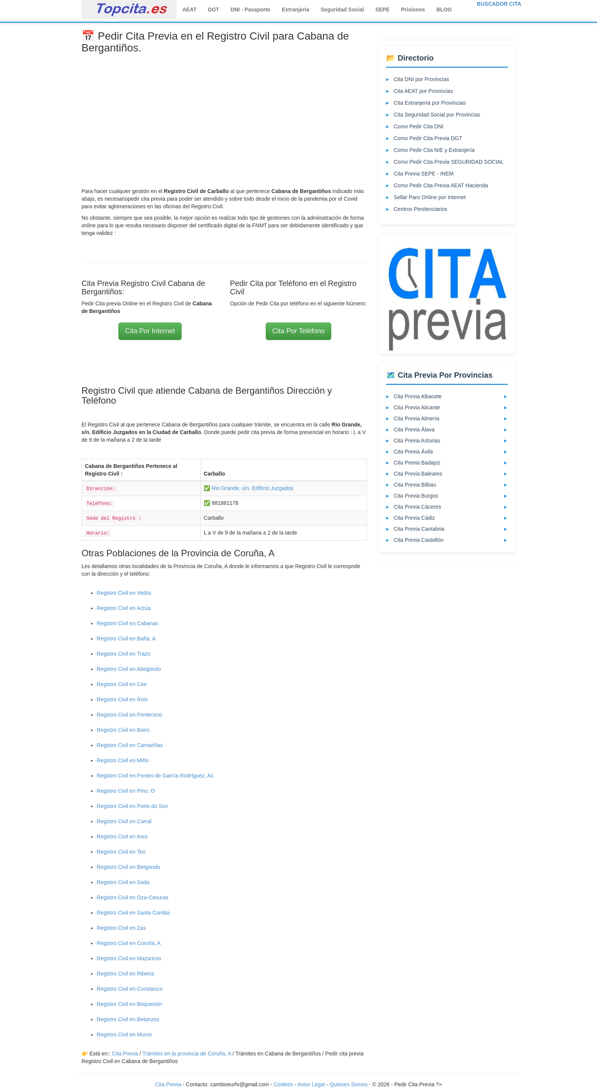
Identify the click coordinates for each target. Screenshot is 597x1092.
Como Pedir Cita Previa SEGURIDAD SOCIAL (449, 162)
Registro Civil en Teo (121, 852)
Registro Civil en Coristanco (130, 989)
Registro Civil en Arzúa (124, 608)
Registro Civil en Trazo (123, 654)
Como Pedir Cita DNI (419, 126)
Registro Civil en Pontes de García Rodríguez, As (155, 776)
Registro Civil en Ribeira (125, 974)
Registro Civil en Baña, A (126, 638)
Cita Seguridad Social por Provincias (437, 115)
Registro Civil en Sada (123, 882)
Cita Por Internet (150, 331)
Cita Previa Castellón (419, 540)
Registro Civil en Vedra (124, 593)
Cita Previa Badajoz (417, 463)
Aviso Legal (311, 1084)
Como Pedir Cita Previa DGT (428, 138)
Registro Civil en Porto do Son (132, 806)
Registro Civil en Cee (122, 684)
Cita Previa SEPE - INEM (423, 174)
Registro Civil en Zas (121, 928)
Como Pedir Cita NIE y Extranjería (434, 150)
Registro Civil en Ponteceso (129, 715)
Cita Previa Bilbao (415, 485)
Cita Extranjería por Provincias (430, 103)
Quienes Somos (349, 1084)
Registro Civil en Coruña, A (129, 943)
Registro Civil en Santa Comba (133, 913)
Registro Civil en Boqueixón (129, 1004)
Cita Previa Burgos (416, 496)
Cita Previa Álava (414, 429)
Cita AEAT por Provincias (423, 91)
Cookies (284, 1084)
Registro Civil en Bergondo (128, 867)
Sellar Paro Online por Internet (430, 197)
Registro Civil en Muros (124, 1034)
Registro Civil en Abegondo (129, 669)
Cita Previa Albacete (418, 396)
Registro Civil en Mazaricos (129, 958)
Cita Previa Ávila (413, 452)
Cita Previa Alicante (417, 407)
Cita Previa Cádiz (414, 518)
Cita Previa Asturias (417, 440)
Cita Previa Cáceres (417, 507)
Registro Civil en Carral (124, 821)
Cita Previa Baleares (418, 474)
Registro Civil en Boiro (123, 730)
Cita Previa (125, 1053)
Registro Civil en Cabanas (127, 623)
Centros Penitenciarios (420, 209)
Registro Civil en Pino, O (126, 791)
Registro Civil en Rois (122, 699)
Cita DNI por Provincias (421, 79)
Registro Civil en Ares (122, 836)
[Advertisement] (224, 115)
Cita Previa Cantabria (419, 529)
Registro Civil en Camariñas (130, 745)
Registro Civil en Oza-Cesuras (132, 897)
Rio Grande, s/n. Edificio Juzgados (253, 488)
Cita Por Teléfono (298, 331)
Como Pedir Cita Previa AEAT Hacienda (441, 185)
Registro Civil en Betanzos (128, 1019)
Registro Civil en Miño (122, 760)
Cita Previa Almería (416, 418)
